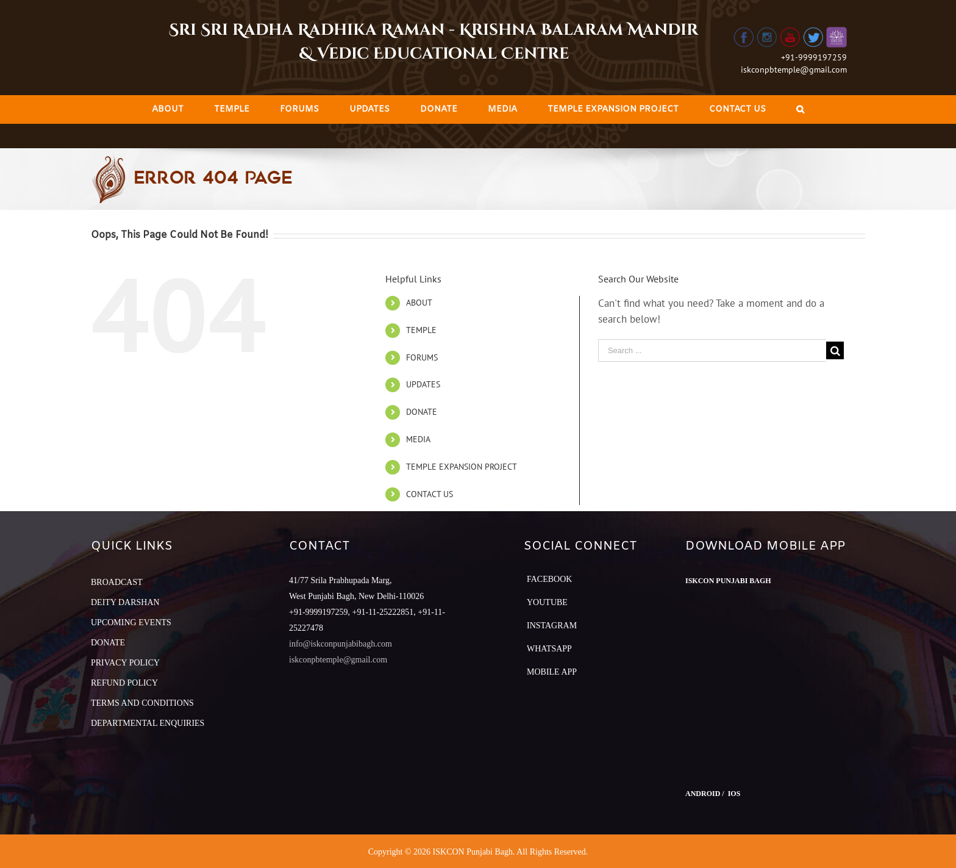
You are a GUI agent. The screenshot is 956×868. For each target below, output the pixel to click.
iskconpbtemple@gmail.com (794, 69)
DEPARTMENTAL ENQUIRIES (147, 723)
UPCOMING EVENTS (131, 622)
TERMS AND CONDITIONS (142, 703)
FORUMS (422, 357)
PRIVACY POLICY (125, 662)
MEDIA (418, 439)
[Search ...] (712, 350)
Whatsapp (549, 648)
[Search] (800, 109)
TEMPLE (421, 330)
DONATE (421, 411)
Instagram (552, 625)
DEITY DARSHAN (125, 602)
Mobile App (552, 671)
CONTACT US (429, 494)
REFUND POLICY (124, 682)
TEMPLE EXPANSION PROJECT (461, 466)
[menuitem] (168, 109)
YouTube (547, 602)
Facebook (549, 579)
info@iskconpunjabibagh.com (340, 643)
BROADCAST (117, 582)
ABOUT (419, 302)
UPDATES (423, 384)
